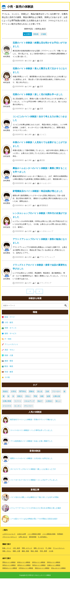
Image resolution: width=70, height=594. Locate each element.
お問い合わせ (23, 552)
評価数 (43, 50)
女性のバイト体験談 (23, 578)
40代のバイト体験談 (24, 581)
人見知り (49, 417)
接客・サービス (9, 349)
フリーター (56, 407)
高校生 (5, 407)
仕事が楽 (56, 412)
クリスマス (7, 422)
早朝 (35, 412)
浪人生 (39, 407)
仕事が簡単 (7, 417)
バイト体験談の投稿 (48, 549)
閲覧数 (35, 50)
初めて (40, 417)
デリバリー (28, 422)
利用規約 (60, 549)
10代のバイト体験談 (38, 578)
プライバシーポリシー (9, 552)
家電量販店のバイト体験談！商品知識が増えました (38, 207)
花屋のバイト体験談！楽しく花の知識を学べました (38, 110)
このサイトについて (8, 549)
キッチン (17, 422)
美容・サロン (8, 365)
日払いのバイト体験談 (58, 584)
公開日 (28, 50)
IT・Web (6, 355)
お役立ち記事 (21, 549)
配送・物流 (7, 382)
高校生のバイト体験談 (9, 584)
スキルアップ (29, 417)
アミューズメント (10, 360)
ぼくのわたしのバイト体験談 (41, 591)
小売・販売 (7, 338)
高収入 (19, 412)
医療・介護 (7, 371)
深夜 (42, 412)
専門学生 (22, 407)
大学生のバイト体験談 (26, 584)
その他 (6, 393)
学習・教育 (7, 387)
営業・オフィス (9, 344)
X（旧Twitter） (43, 552)
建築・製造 (7, 376)
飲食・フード (8, 333)
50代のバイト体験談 (39, 581)
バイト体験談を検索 (34, 549)
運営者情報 (32, 552)
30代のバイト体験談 (9, 581)
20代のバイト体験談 (53, 578)
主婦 (47, 407)
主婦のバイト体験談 (53, 581)
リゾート (17, 417)
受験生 (31, 407)
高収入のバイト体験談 (42, 584)
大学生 (13, 407)
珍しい (58, 417)
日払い (28, 412)
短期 (48, 412)
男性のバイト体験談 (8, 578)
